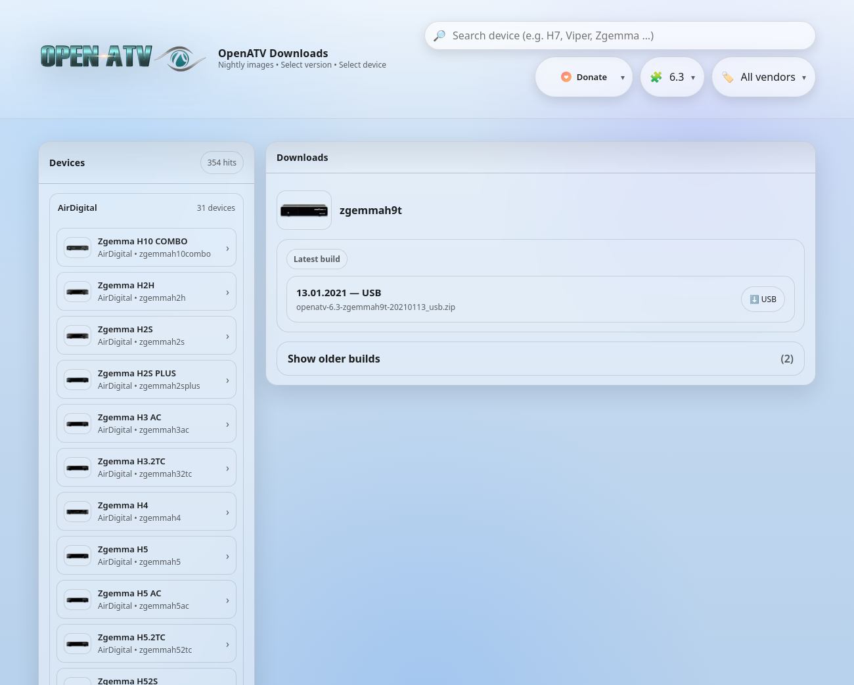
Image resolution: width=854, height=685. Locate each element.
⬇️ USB (763, 299)
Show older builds (541, 358)
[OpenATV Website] (125, 59)
